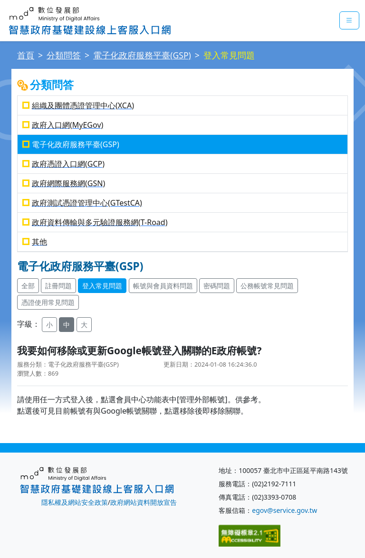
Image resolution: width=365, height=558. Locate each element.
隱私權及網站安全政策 (74, 502)
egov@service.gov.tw (284, 510)
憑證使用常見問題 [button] (48, 302)
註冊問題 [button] (58, 285)
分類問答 (64, 55)
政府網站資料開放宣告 (143, 502)
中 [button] (66, 324)
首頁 (25, 55)
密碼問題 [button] (216, 285)
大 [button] (84, 324)
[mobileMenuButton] (349, 20)
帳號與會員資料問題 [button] (163, 285)
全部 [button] (28, 285)
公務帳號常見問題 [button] (267, 285)
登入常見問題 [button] (102, 285)
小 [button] (49, 324)
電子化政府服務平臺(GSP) (142, 55)
